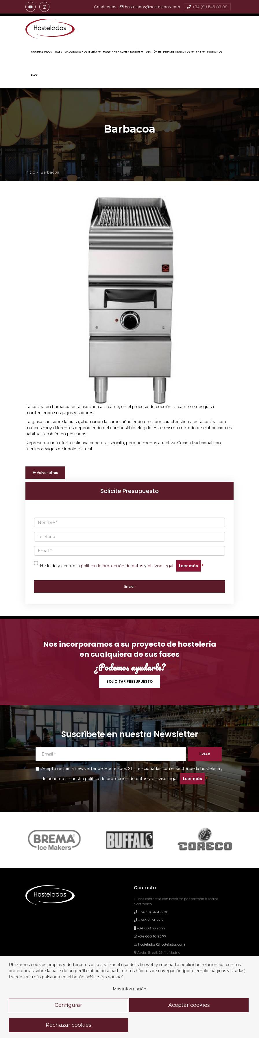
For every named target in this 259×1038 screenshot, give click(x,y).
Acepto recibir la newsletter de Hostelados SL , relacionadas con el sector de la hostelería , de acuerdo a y (129, 775)
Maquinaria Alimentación (123, 51)
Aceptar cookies (189, 1005)
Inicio (30, 172)
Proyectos (214, 51)
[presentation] (29, 301)
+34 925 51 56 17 (149, 920)
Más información (129, 989)
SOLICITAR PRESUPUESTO (129, 681)
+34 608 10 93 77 (150, 928)
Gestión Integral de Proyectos (170, 51)
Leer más (188, 566)
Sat (200, 51)
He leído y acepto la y (117, 566)
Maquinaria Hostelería (82, 51)
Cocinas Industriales (46, 51)
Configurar (68, 1005)
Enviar (129, 586)
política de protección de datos (112, 565)
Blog (34, 75)
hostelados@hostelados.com (150, 7)
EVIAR (204, 753)
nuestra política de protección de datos (108, 778)
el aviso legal (160, 565)
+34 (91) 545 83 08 (207, 7)
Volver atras (45, 472)
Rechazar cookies (68, 1025)
